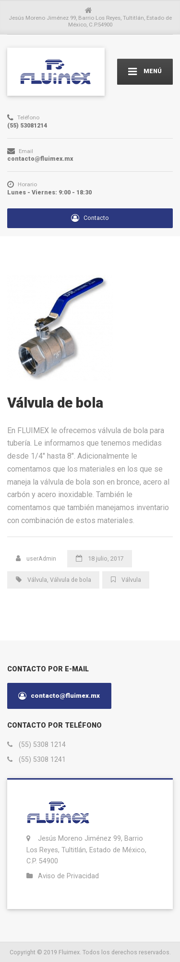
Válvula (37, 579)
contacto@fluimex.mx (59, 696)
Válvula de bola (70, 579)
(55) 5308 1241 (42, 759)
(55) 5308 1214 (42, 744)
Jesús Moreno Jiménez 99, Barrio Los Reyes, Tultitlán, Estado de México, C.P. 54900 (86, 849)
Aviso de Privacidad (68, 876)
